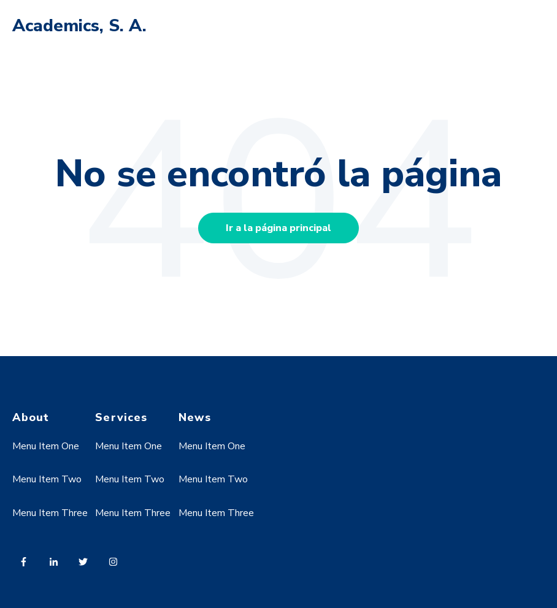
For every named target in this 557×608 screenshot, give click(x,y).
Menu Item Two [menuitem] (47, 479)
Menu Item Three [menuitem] (50, 513)
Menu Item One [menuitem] (45, 446)
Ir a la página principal (278, 228)
